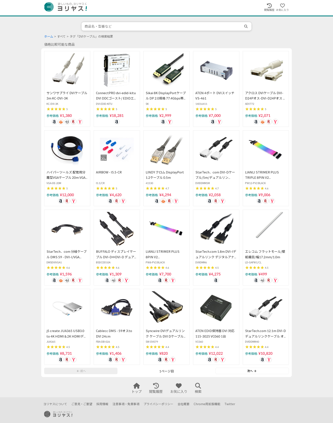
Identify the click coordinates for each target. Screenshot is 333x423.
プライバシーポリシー (158, 404)
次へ (251, 371)
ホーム (48, 36)
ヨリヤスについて (55, 404)
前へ (81, 371)
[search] (246, 26)
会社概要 (183, 404)
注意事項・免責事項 (126, 404)
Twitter (229, 404)
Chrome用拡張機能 (207, 404)
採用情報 (102, 404)
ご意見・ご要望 (81, 404)
